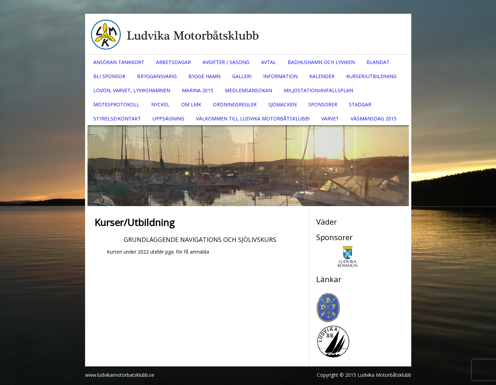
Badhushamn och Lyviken (321, 62)
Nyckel (160, 104)
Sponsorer (322, 104)
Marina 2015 (197, 90)
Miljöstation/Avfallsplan (318, 90)
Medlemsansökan (248, 90)
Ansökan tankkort (118, 62)
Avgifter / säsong (226, 62)
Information (280, 76)
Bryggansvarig (157, 76)
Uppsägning (168, 118)
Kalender (321, 76)
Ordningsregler (235, 104)
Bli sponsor (109, 76)
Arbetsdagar (173, 62)
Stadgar (360, 104)
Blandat (378, 62)
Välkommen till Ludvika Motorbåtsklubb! (253, 118)
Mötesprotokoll (116, 104)
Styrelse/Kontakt (117, 118)
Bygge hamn (204, 76)
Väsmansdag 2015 (373, 118)
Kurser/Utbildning (371, 76)
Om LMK (191, 104)
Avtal (268, 62)
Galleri (241, 76)
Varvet (330, 118)
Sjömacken (282, 104)
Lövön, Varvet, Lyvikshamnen (131, 90)
